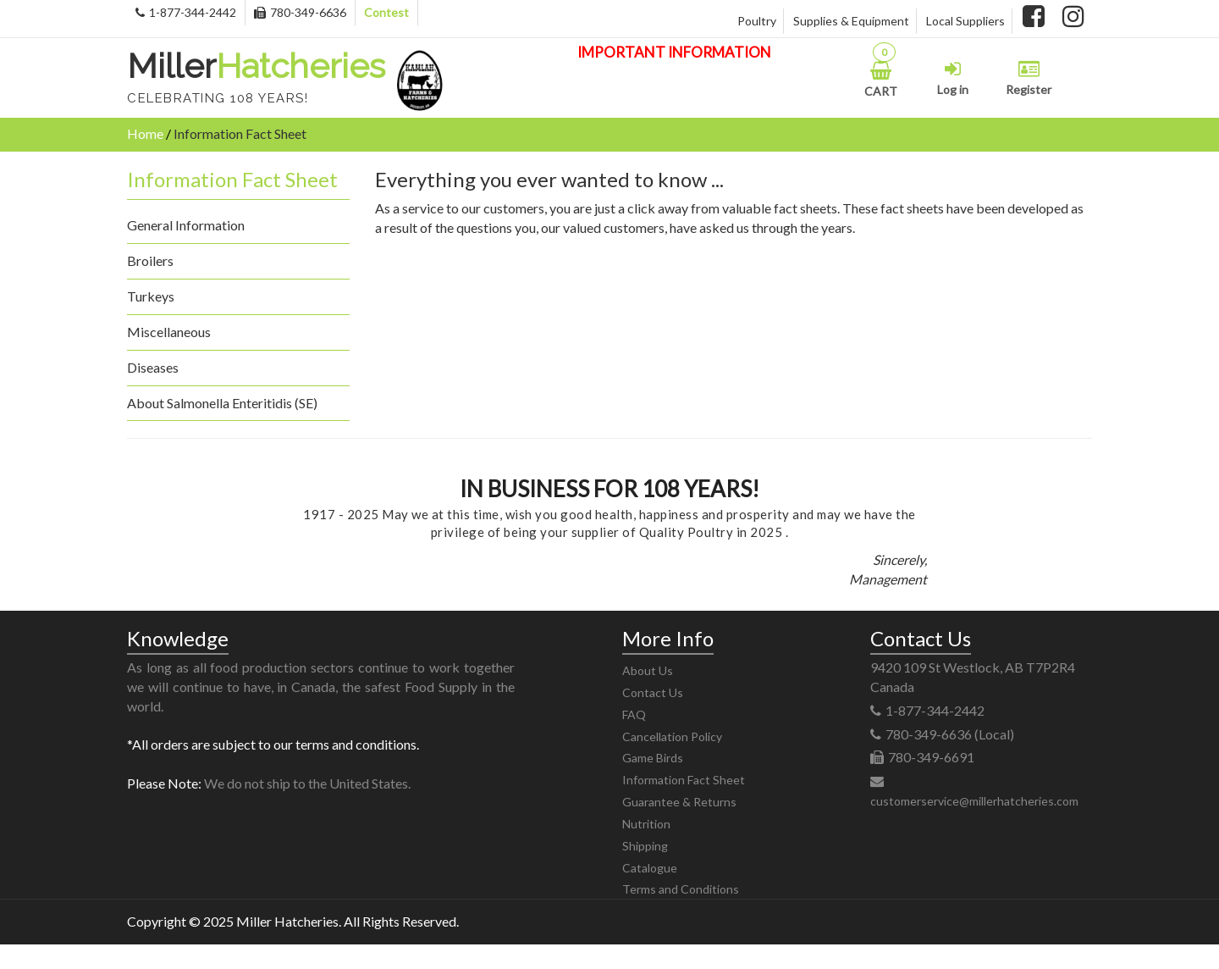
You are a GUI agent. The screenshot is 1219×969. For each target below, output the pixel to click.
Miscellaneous (169, 332)
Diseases (153, 367)
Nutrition (646, 824)
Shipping (645, 846)
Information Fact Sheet (683, 779)
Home (145, 133)
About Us (647, 670)
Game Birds (652, 757)
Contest (386, 12)
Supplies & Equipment (851, 21)
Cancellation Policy (672, 736)
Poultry (756, 21)
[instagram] (1073, 18)
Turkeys (150, 296)
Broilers (150, 260)
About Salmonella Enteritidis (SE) (222, 403)
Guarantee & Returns (679, 802)
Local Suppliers (965, 21)
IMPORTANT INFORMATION (674, 52)
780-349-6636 (300, 12)
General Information (186, 225)
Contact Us (652, 692)
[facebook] (1033, 18)
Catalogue (649, 868)
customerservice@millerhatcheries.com (974, 801)
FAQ (634, 714)
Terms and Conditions (680, 889)
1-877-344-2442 (185, 12)
